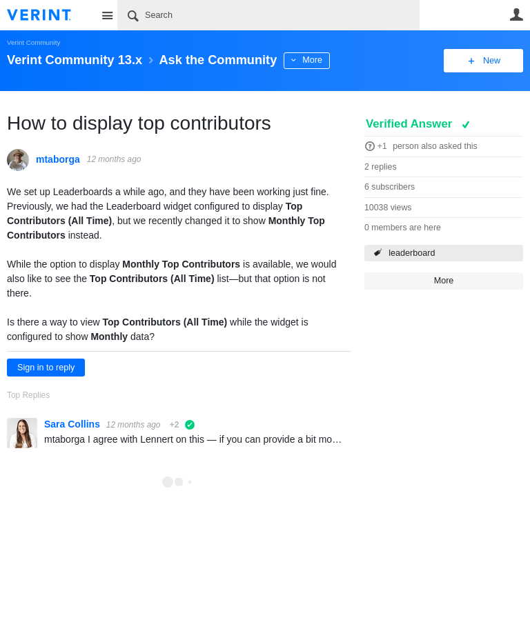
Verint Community (33, 42)
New (491, 61)
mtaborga (58, 159)
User (516, 14)
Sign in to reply (46, 367)
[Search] (268, 15)
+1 (381, 146)
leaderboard (412, 253)
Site (107, 15)
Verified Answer (410, 123)
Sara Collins (73, 424)
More (312, 60)
